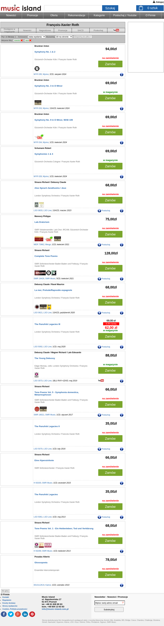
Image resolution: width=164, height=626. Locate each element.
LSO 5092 (38, 347)
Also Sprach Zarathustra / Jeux (50, 188)
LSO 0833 (38, 210)
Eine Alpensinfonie (44, 460)
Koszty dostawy (9, 603)
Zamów (110, 64)
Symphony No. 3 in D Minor (49, 86)
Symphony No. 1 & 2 (45, 52)
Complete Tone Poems (46, 256)
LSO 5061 (38, 517)
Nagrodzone (45, 30)
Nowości (27, 30)
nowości (17, 40)
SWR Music (50, 278)
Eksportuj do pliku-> (82, 37)
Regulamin (6, 600)
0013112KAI (39, 585)
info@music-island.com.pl (55, 609)
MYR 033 (38, 108)
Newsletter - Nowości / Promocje (111, 597)
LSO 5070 (38, 449)
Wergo (48, 244)
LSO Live (47, 210)
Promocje (32, 15)
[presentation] (151, 606)
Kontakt (5, 597)
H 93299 (37, 551)
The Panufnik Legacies (46, 494)
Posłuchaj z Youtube (125, 15)
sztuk (153, 8)
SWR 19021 (39, 415)
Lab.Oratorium (42, 222)
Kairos (48, 585)
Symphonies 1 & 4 (44, 154)
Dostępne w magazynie (9, 30)
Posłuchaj (98, 30)
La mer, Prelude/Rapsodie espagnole (53, 290)
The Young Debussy (45, 358)
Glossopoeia (41, 562)
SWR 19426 (39, 278)
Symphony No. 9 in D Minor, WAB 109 (54, 120)
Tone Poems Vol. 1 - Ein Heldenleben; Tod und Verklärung (64, 528)
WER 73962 (39, 244)
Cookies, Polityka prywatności (14, 609)
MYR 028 (38, 176)
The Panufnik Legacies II (47, 426)
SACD (81, 30)
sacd (27, 40)
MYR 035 (38, 74)
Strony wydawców (9, 606)
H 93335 (37, 483)
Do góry (5, 591)
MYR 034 (38, 142)
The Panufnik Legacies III (47, 324)
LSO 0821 (38, 312)
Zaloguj (160, 2)
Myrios (45, 74)
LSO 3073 (38, 381)
